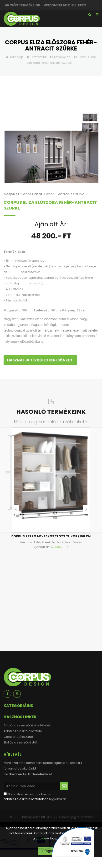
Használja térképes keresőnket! (40, 360)
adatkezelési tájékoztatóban (26, 799)
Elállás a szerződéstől (20, 742)
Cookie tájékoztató (18, 736)
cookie (41, 838)
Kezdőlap (16, 57)
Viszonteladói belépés (65, 5)
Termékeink (38, 57)
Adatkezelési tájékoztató (23, 731)
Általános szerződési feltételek (27, 725)
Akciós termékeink (23, 5)
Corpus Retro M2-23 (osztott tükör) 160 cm (51, 536)
